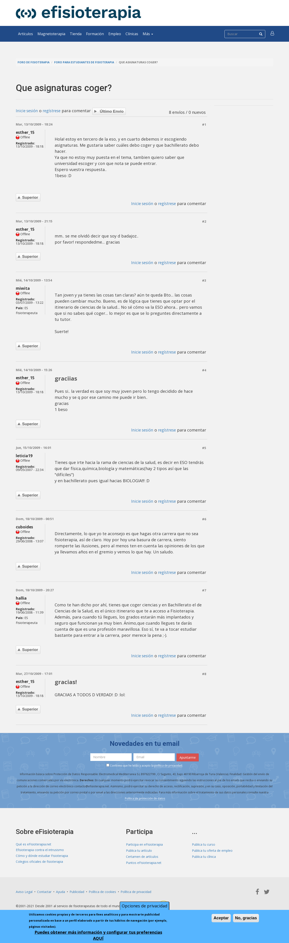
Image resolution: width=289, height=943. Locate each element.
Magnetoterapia (51, 33)
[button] (272, 34)
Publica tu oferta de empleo (212, 849)
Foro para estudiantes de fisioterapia (86, 62)
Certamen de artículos (142, 856)
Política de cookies (102, 891)
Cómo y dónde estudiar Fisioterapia (42, 856)
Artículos (25, 33)
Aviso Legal (24, 891)
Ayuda (60, 891)
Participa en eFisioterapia (144, 843)
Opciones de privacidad (144, 906)
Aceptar (221, 918)
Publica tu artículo (139, 849)
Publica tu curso (203, 843)
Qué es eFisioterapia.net (33, 843)
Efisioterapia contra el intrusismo (40, 849)
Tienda (76, 33)
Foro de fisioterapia (34, 62)
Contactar (44, 891)
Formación (95, 33)
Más (148, 33)
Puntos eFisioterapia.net (143, 862)
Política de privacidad (136, 891)
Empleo (114, 33)
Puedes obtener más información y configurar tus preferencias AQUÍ (98, 935)
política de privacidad (168, 765)
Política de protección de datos (145, 798)
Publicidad (77, 891)
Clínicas (132, 33)
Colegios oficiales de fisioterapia (39, 862)
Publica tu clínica (204, 856)
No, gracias (246, 918)
